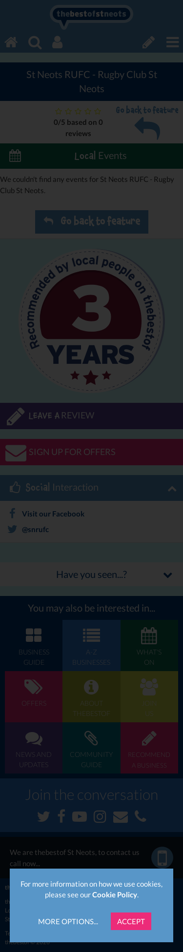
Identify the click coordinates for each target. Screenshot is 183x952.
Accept (131, 921)
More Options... (68, 921)
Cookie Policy (114, 894)
